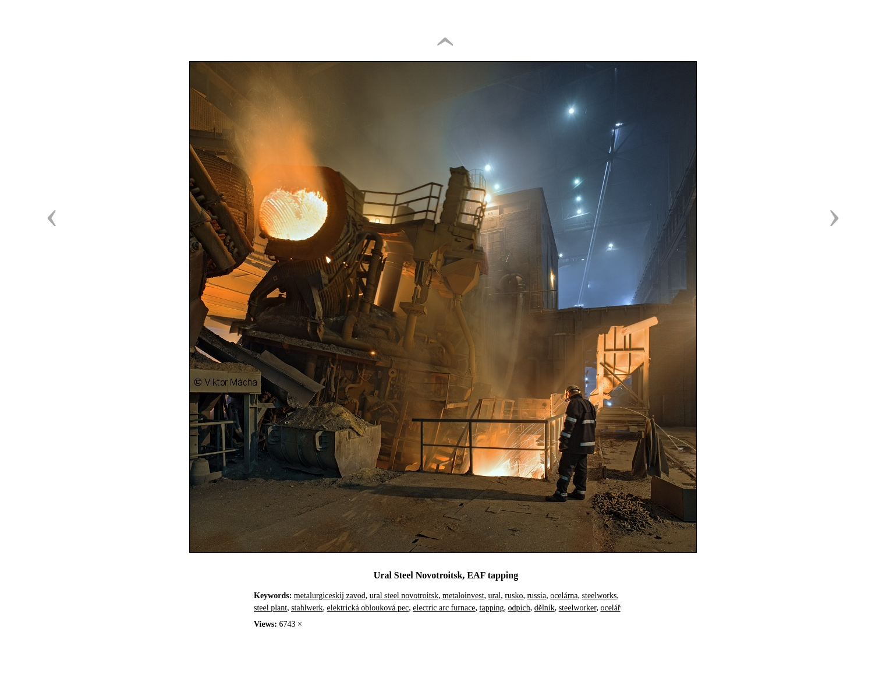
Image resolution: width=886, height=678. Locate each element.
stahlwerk (306, 607)
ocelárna (563, 595)
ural (494, 595)
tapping (492, 607)
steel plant (270, 607)
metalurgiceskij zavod (330, 595)
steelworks (599, 595)
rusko (514, 595)
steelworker (578, 607)
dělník (544, 607)
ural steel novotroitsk (404, 595)
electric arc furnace (444, 607)
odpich (519, 607)
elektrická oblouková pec (368, 607)
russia (536, 595)
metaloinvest (463, 595)
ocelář (610, 607)
